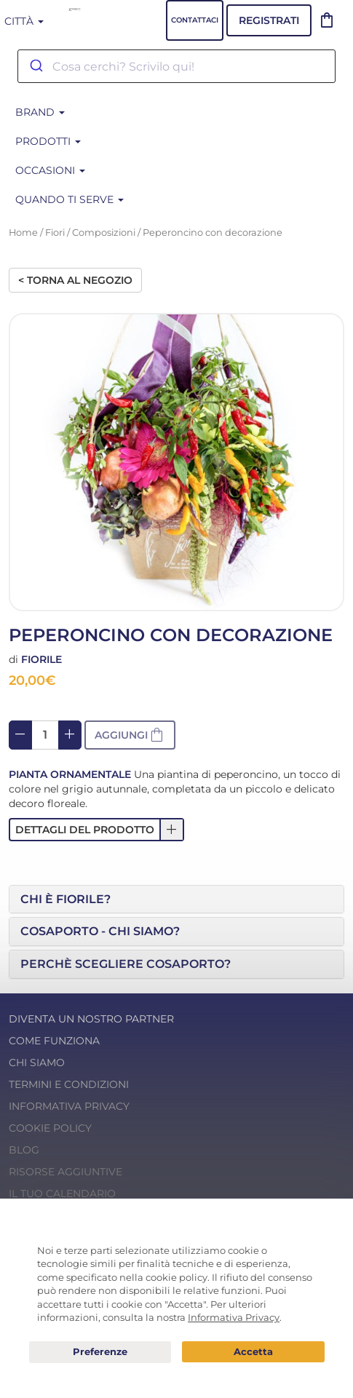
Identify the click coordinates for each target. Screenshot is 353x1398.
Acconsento (253, 1351)
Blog (24, 1149)
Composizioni (103, 232)
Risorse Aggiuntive (65, 1171)
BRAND (40, 112)
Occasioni (50, 170)
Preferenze (100, 1352)
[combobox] (176, 66)
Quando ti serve (69, 199)
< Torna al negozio (75, 280)
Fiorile (41, 659)
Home (23, 232)
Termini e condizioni (69, 1084)
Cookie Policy (50, 1128)
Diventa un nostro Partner (91, 1018)
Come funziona (54, 1040)
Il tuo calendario (62, 1193)
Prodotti (48, 141)
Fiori (55, 232)
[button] (96, 829)
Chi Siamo (37, 1062)
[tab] (176, 899)
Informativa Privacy (69, 1106)
